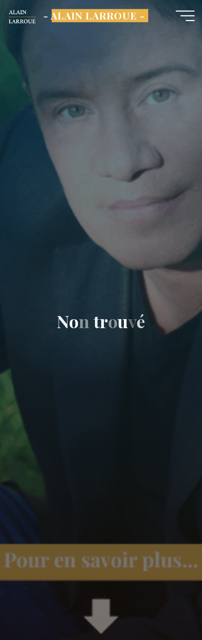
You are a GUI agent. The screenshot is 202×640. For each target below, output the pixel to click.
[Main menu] (185, 16)
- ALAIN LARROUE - (94, 15)
